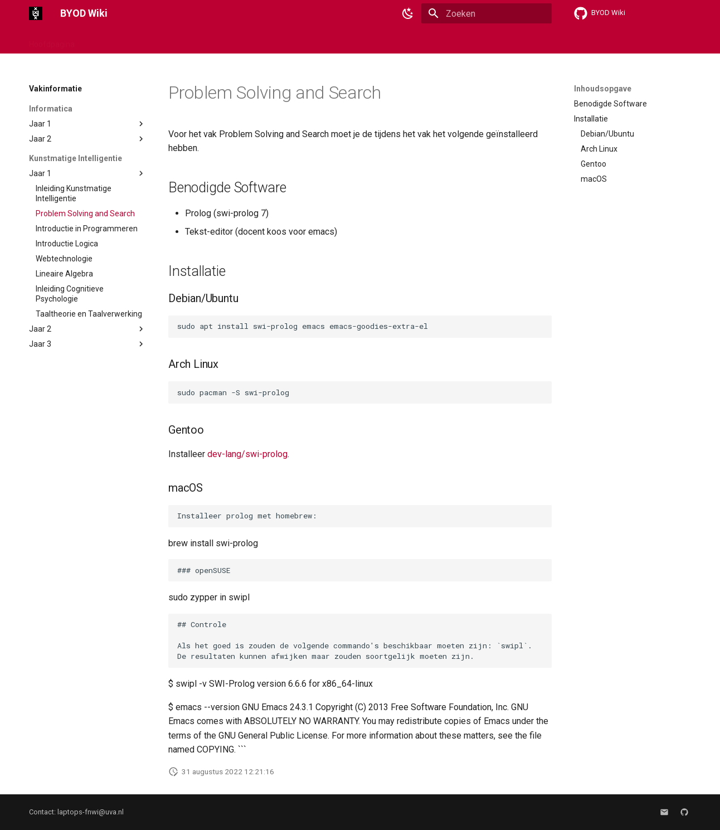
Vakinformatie (231, 40)
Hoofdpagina (52, 40)
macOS (133, 40)
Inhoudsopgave (602, 88)
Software (176, 40)
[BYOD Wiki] (36, 13)
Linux (97, 40)
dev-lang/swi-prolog (247, 454)
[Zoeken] (486, 13)
